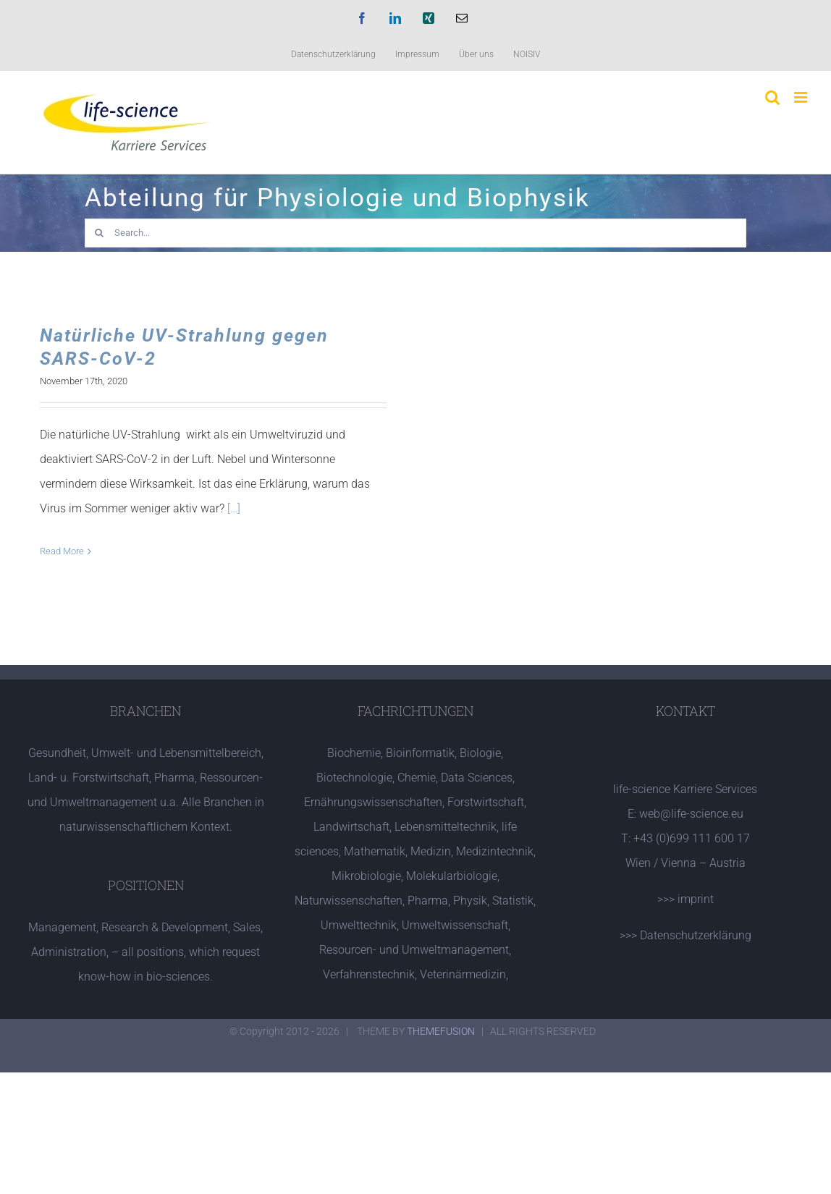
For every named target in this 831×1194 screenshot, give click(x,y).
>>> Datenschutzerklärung (685, 935)
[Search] (99, 233)
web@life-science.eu (691, 814)
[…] (233, 508)
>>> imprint (685, 899)
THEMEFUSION (441, 1031)
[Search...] (415, 233)
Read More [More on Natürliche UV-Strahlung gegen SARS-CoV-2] (62, 551)
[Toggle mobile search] (772, 97)
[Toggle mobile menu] (801, 97)
